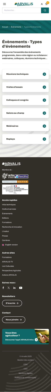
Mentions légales (26, 373)
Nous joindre (12, 320)
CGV (26, 369)
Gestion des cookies (25, 360)
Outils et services (9, 209)
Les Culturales (8, 266)
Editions (5, 218)
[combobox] (25, 10)
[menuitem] (42, 4)
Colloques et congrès (17, 100)
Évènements (7, 214)
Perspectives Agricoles (11, 271)
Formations (7, 222)
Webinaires (12, 126)
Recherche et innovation (12, 227)
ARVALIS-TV (7, 262)
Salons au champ (15, 113)
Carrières (6, 240)
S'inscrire (10, 303)
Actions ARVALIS (9, 275)
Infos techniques (9, 205)
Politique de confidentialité (25, 378)
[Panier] (46, 4)
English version (11, 245)
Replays (10, 139)
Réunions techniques (17, 74)
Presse (5, 236)
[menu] (4, 4)
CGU (25, 364)
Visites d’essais (14, 87)
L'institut (5, 231)
